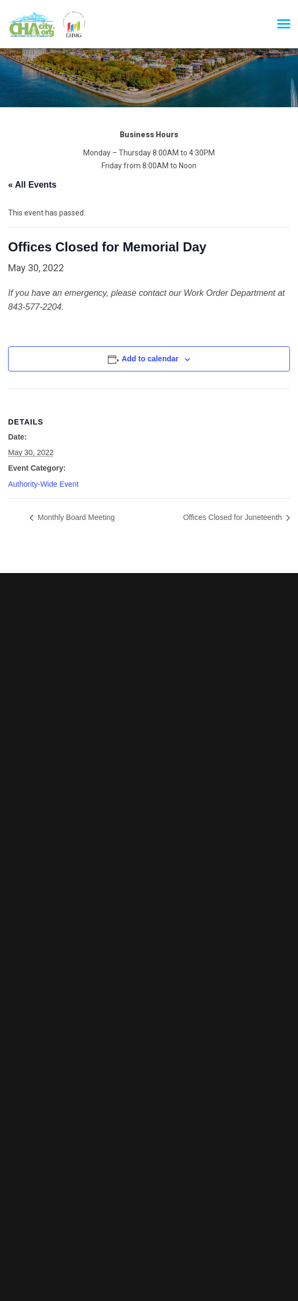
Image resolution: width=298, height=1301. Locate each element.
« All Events (32, 184)
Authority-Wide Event (43, 484)
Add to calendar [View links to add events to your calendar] (149, 358)
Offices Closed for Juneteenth (233, 517)
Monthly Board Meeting (75, 517)
